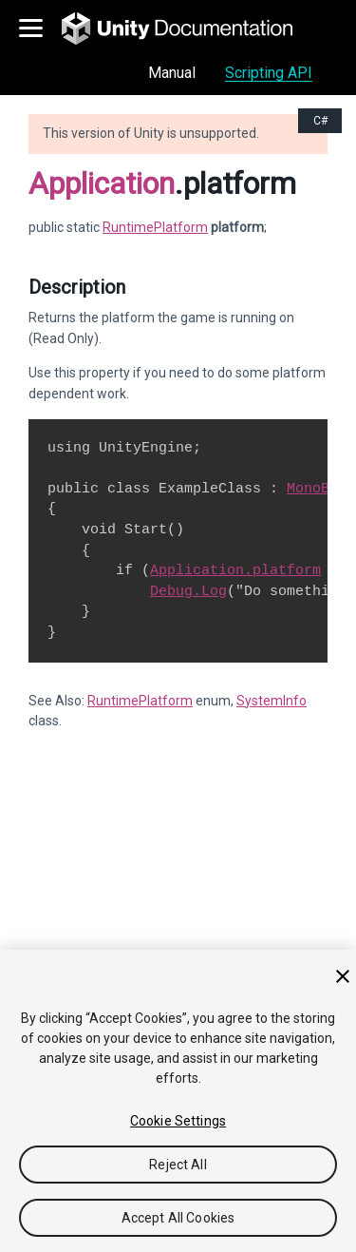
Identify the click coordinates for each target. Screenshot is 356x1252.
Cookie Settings (178, 1120)
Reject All (177, 1164)
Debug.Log (188, 591)
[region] (178, 1101)
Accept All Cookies (178, 1217)
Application (101, 183)
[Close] (342, 976)
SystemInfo (271, 700)
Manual (172, 73)
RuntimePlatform (155, 227)
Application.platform (235, 570)
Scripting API (268, 73)
